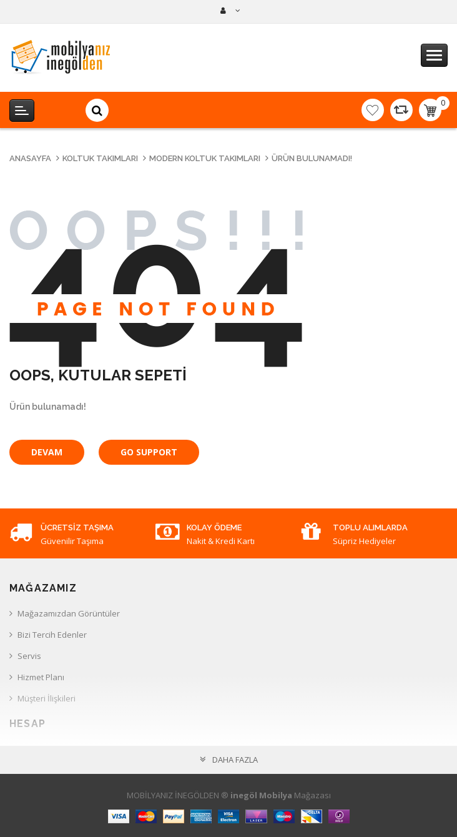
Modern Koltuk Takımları (204, 158)
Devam (46, 452)
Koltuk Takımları (100, 158)
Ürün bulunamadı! (312, 158)
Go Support (148, 452)
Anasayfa (30, 158)
